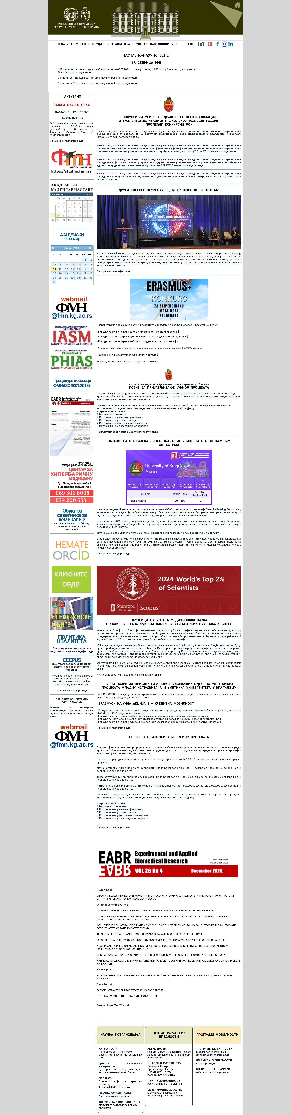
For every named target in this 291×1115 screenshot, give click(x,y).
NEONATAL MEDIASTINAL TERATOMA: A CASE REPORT (128, 996)
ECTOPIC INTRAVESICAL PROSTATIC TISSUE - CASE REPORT (130, 990)
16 (90, 269)
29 (84, 277)
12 (66, 269)
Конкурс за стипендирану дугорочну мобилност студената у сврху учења (143, 336)
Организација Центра (160, 1069)
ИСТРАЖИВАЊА (119, 44)
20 (72, 273)
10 (54, 269)
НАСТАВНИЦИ (159, 44)
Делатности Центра (159, 1072)
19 (66, 273)
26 (66, 277)
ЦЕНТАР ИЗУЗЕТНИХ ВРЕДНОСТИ (169, 1035)
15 (84, 269)
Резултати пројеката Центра (164, 1083)
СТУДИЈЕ (98, 44)
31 (54, 282)
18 (60, 273)
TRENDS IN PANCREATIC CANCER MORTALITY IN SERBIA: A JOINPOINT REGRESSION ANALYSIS (150, 934)
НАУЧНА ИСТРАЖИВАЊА (120, 1035)
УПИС (175, 44)
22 (84, 273)
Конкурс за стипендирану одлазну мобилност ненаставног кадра (138, 331)
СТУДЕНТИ (139, 44)
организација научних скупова (165, 1095)
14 (78, 269)
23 (90, 273)
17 (54, 273)
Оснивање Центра (158, 1066)
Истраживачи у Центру (161, 1074)
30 (90, 277)
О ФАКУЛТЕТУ (68, 44)
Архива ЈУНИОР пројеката (115, 1087)
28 (78, 277)
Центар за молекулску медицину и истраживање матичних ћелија (119, 1071)
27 (72, 277)
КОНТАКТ (188, 44)
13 (72, 269)
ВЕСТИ (85, 44)
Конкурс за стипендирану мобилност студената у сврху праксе (137, 341)
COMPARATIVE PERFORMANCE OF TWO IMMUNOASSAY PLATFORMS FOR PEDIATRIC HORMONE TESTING (156, 910)
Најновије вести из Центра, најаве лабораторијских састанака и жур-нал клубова (169, 1054)
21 (78, 273)
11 (60, 269)
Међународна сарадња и (162, 1092)
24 (54, 277)
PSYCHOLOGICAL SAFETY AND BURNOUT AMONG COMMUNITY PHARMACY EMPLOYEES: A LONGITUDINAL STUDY (162, 940)
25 (60, 277)
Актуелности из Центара (114, 1096)
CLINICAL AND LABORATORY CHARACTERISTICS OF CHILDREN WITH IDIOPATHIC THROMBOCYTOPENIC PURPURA (161, 954)
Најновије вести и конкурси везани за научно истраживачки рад (120, 1054)
